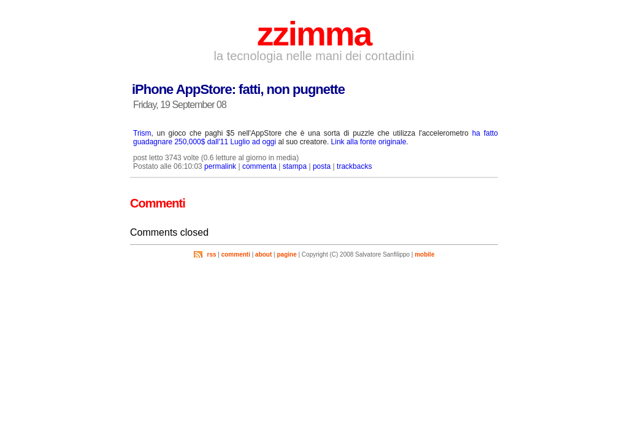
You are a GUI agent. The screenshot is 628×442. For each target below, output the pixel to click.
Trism (142, 133)
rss (211, 254)
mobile (424, 254)
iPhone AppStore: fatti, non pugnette (238, 89)
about (263, 254)
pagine (286, 254)
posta (322, 166)
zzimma (314, 34)
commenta (259, 166)
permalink (220, 166)
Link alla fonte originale (369, 142)
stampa (295, 166)
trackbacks (354, 166)
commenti (235, 254)
